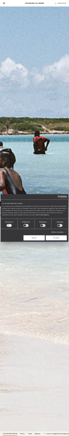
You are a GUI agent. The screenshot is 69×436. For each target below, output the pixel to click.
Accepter (56, 238)
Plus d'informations (42, 215)
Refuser (34, 238)
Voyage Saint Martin (10, 433)
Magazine (37, 433)
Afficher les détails (57, 232)
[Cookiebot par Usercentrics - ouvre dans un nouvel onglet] (59, 196)
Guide (30, 433)
